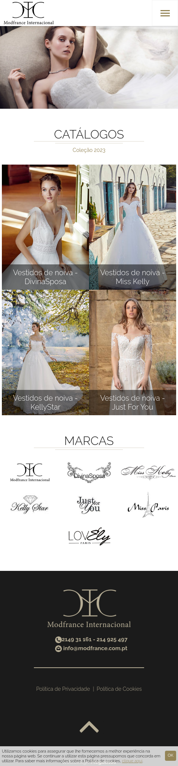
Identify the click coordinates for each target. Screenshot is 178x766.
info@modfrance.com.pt (95, 648)
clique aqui (132, 761)
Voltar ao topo (89, 727)
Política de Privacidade (63, 689)
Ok (170, 755)
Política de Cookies (119, 689)
